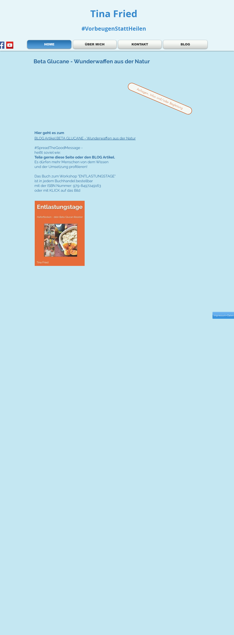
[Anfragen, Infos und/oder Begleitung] (160, 99)
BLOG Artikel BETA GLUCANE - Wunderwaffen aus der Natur (85, 138)
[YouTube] (9, 45)
